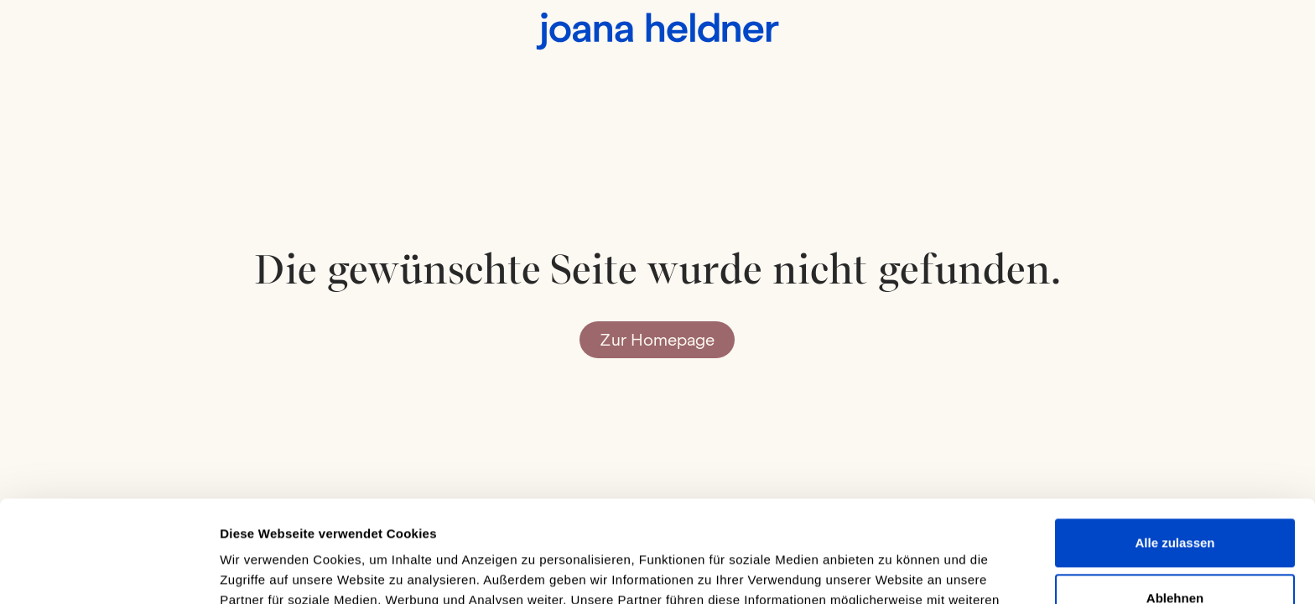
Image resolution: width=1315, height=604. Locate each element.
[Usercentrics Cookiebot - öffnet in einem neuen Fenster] (108, 571)
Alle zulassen (1174, 447)
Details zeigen (262, 571)
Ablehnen (1174, 502)
